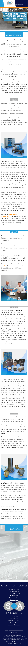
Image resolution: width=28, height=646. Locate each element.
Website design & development (14, 642)
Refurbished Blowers (14, 621)
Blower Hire (14, 596)
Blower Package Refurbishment (14, 598)
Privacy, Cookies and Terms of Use (14, 630)
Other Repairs (14, 600)
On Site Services (14, 591)
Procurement (14, 616)
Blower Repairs (14, 589)
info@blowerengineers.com (19, 4)
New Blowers (14, 619)
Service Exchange (14, 593)
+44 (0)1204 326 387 (19, 2)
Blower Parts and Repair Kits (14, 623)
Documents (14, 632)
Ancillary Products (14, 625)
